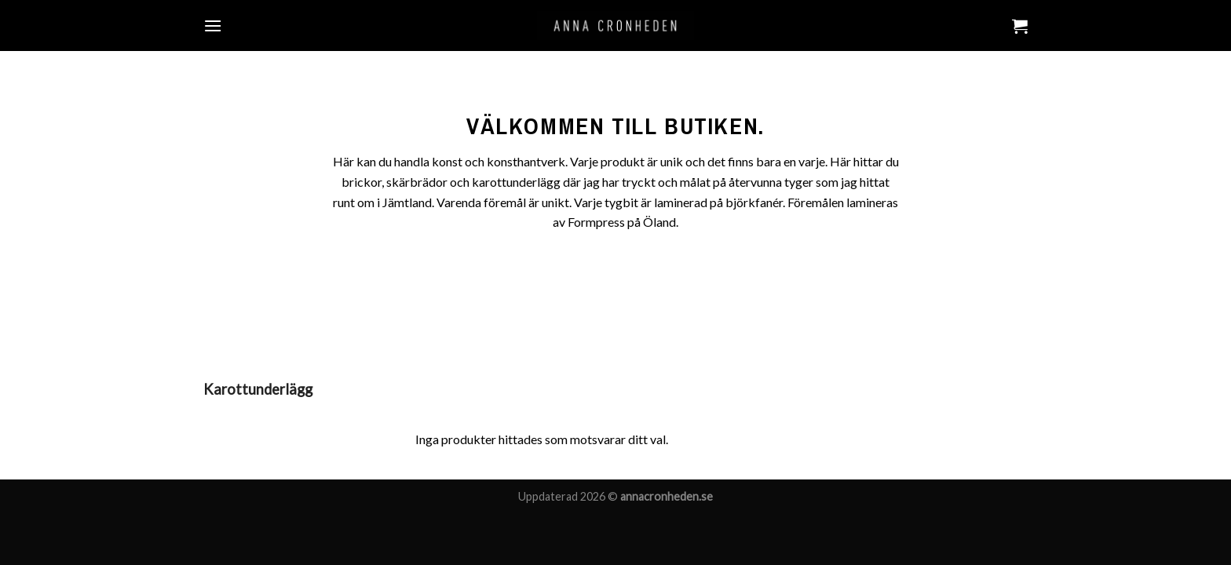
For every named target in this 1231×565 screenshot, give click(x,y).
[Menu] (212, 25)
